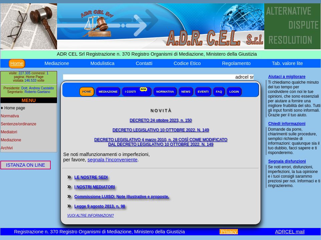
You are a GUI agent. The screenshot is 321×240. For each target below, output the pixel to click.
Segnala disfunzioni (287, 161)
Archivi (7, 148)
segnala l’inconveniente (112, 159)
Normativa (10, 116)
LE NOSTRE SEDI (91, 177)
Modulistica (102, 63)
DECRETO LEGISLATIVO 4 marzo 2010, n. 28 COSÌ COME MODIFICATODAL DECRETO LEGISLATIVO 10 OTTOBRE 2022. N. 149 (160, 142)
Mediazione (56, 63)
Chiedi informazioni (286, 123)
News (186, 91)
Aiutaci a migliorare (286, 76)
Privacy (229, 231)
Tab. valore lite (287, 63)
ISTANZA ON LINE (25, 165)
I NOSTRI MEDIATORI (94, 187)
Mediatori (9, 132)
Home (16, 63)
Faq (219, 91)
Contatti (144, 63)
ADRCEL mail (289, 231)
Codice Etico (187, 63)
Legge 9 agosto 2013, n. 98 (99, 206)
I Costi (137, 90)
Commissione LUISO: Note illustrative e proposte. (121, 196)
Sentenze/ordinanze (18, 124)
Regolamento (236, 63)
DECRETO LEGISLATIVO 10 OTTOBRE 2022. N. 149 (160, 130)
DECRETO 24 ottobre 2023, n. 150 (161, 120)
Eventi (203, 91)
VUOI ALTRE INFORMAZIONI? (90, 215)
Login (234, 91)
